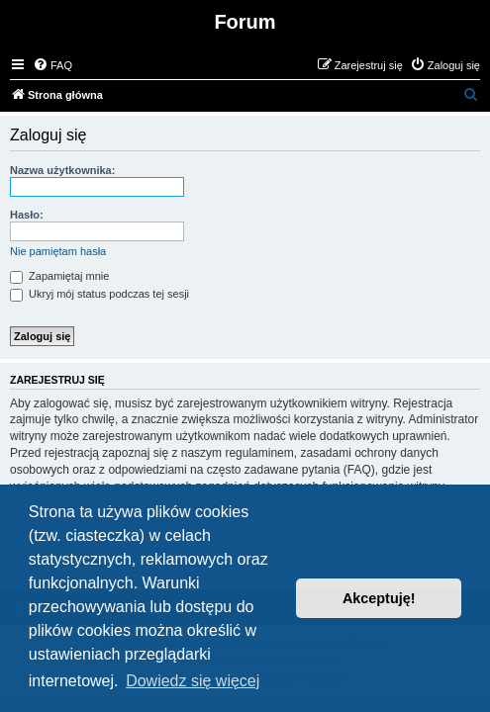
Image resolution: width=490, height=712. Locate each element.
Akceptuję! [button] (379, 598)
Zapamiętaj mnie (59, 276)
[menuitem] (52, 65)
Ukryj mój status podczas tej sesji (99, 294)
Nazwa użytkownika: (62, 170)
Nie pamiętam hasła (58, 251)
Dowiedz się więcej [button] (192, 680)
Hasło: (27, 215)
